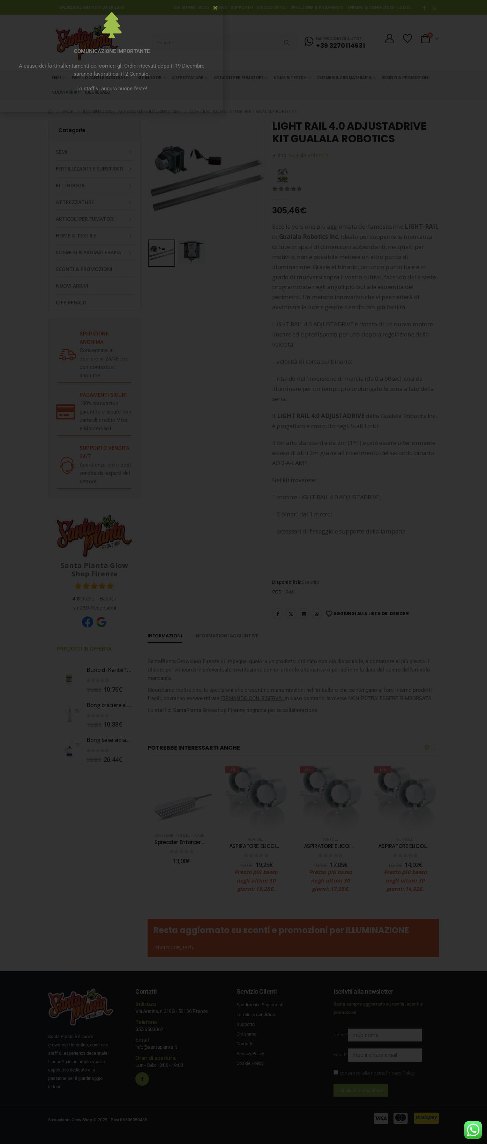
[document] (243, 572)
